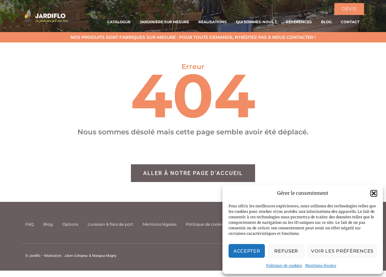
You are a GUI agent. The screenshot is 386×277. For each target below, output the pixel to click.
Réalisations (212, 22)
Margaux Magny (104, 256)
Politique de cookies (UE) (210, 224)
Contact (350, 22)
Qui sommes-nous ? (256, 22)
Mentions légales (320, 265)
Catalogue (119, 22)
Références (299, 22)
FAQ (29, 224)
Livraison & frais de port (110, 224)
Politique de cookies (284, 265)
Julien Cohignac (76, 256)
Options (70, 224)
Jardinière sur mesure (164, 22)
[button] (374, 193)
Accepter (246, 251)
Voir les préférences (342, 251)
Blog (326, 22)
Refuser (286, 251)
